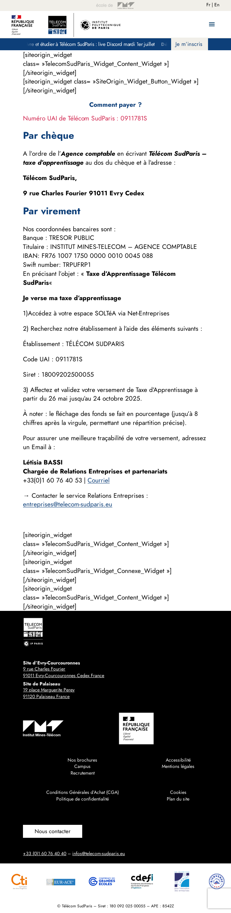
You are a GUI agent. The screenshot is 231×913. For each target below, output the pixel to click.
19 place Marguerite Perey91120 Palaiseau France (49, 693)
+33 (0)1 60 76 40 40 (44, 853)
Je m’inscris (188, 44)
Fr (208, 4)
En (216, 4)
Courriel (99, 480)
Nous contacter (53, 831)
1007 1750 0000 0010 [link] (90, 255)
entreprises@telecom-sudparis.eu (67, 504)
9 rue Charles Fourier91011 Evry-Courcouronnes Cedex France (63, 672)
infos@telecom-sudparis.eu (98, 853)
